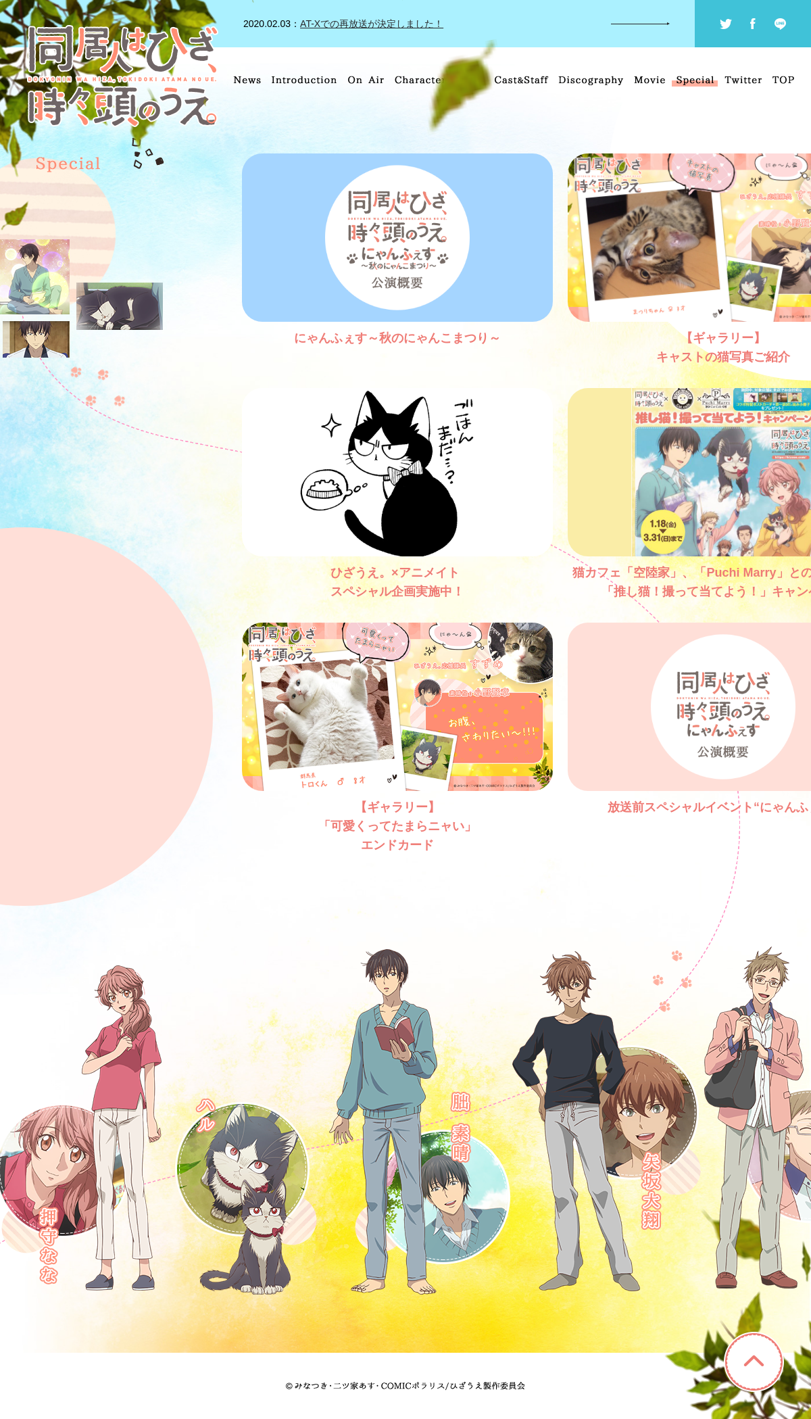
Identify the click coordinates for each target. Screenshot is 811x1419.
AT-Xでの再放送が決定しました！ (371, 23)
